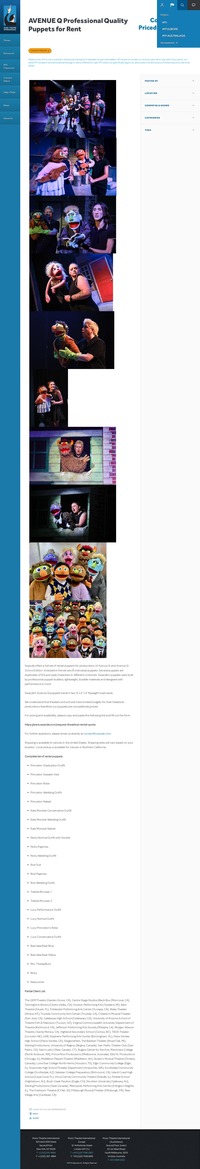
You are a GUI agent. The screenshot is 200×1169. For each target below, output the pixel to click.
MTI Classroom (9, 66)
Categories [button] (152, 118)
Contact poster (38, 50)
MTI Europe (170, 29)
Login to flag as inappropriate (49, 1109)
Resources (9, 53)
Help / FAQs (9, 92)
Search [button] (182, 5)
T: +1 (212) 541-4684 (46, 1152)
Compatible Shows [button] (157, 105)
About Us (8, 118)
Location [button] (151, 93)
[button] (172, 5)
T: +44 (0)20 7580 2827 (81, 1152)
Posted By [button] (151, 81)
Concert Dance (8, 79)
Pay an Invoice (168, 43)
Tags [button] (148, 130)
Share (36, 1118)
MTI (164, 22)
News (6, 105)
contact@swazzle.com (97, 734)
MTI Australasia (173, 36)
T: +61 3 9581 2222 (116, 1160)
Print (35, 1113)
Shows (7, 40)
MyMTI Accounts (162, 5)
